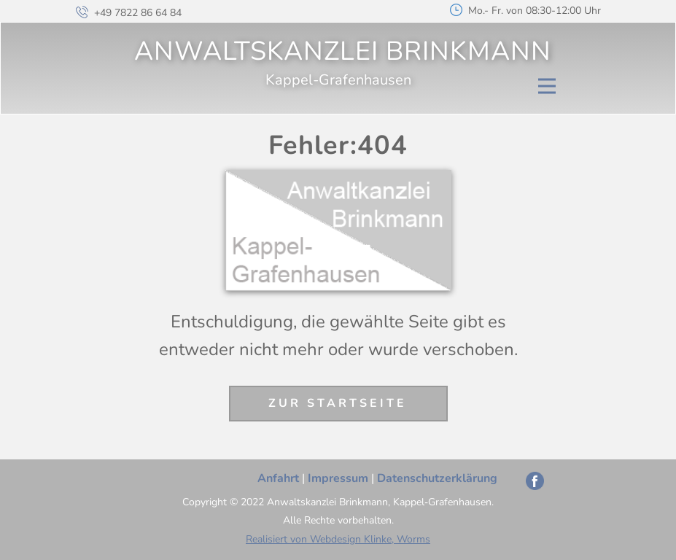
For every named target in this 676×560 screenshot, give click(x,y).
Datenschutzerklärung (437, 478)
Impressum (338, 478)
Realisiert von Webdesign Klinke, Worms (338, 539)
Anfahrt (278, 478)
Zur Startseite (337, 403)
